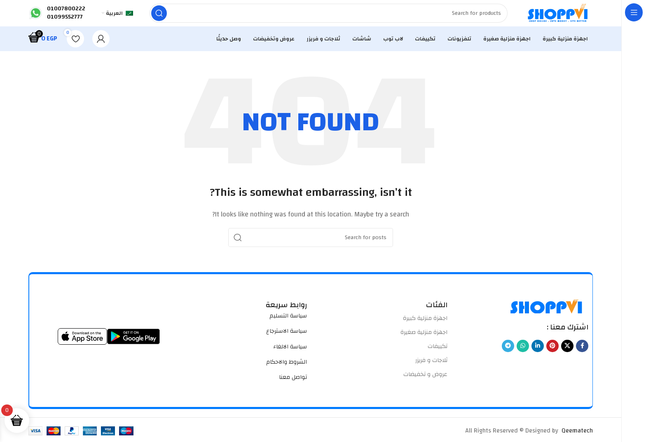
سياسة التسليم (288, 322)
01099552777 (65, 20)
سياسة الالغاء (290, 353)
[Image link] (547, 312)
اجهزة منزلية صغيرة (423, 339)
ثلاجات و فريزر (431, 367)
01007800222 (66, 12)
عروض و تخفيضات (425, 381)
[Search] (322, 16)
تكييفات (437, 353)
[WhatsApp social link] (523, 352)
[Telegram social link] (508, 352)
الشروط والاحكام (286, 368)
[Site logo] (551, 16)
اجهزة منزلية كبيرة (425, 325)
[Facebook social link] (582, 352)
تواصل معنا (293, 384)
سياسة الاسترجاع (286, 337)
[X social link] (567, 352)
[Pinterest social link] (552, 352)
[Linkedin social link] (537, 352)
